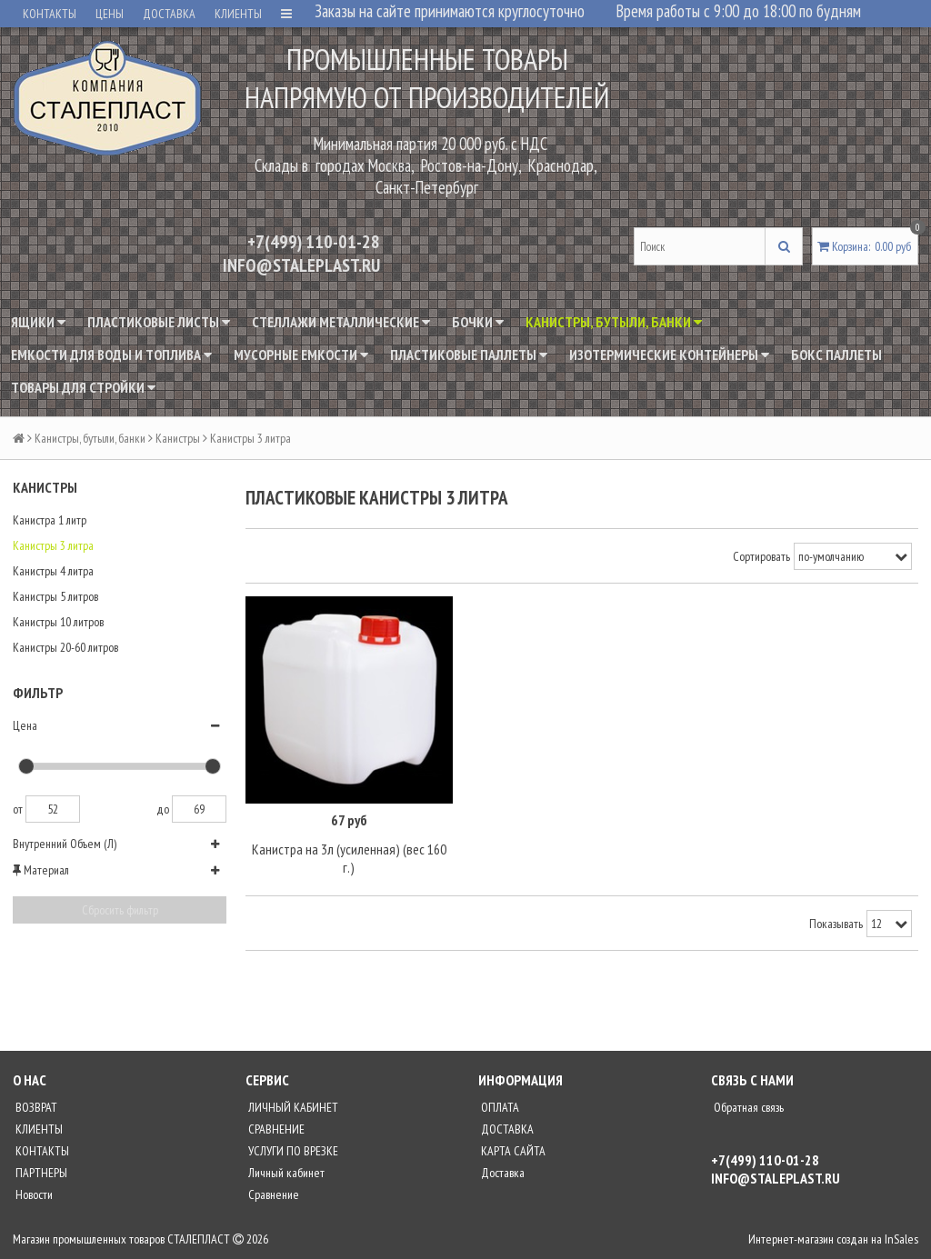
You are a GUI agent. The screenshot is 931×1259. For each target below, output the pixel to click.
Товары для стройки (83, 387)
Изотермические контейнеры (669, 354)
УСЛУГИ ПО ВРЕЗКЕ (291, 1150)
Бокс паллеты (836, 354)
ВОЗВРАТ (35, 1106)
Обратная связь (747, 1106)
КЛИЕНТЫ (238, 13)
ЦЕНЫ (109, 13)
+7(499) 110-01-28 (313, 242)
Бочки (478, 321)
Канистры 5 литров (55, 596)
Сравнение (272, 1193)
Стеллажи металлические (341, 321)
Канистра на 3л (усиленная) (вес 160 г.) (349, 858)
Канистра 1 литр (49, 520)
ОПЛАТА (498, 1106)
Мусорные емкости (301, 354)
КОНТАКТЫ (49, 13)
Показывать (836, 922)
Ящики (38, 321)
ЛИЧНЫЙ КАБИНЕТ (291, 1106)
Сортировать (761, 556)
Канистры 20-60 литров (65, 647)
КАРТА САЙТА (512, 1150)
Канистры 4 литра (53, 571)
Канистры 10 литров (58, 622)
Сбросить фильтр (120, 910)
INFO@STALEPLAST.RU (301, 265)
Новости (33, 1193)
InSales (901, 1238)
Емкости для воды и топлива (111, 354)
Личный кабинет (285, 1172)
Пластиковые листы (158, 321)
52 (52, 809)
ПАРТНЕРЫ (40, 1172)
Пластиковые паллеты (468, 354)
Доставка (501, 1172)
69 (199, 809)
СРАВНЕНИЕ (275, 1128)
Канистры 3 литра (53, 545)
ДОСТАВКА (169, 13)
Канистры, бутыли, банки (614, 321)
